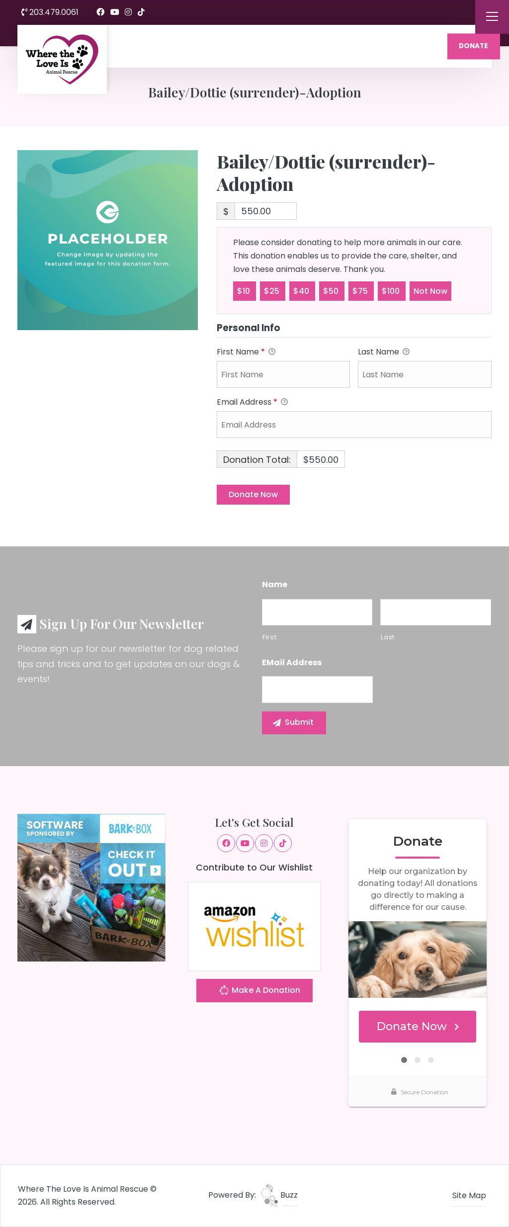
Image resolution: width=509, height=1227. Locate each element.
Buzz (279, 1195)
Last (388, 637)
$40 (302, 290)
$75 (361, 290)
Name (274, 585)
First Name (246, 352)
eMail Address (292, 663)
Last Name (384, 352)
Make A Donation (259, 991)
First (269, 637)
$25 (272, 290)
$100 (392, 290)
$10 (244, 290)
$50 (331, 290)
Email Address (252, 402)
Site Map (469, 1195)
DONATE (473, 46)
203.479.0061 (50, 12)
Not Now (430, 290)
